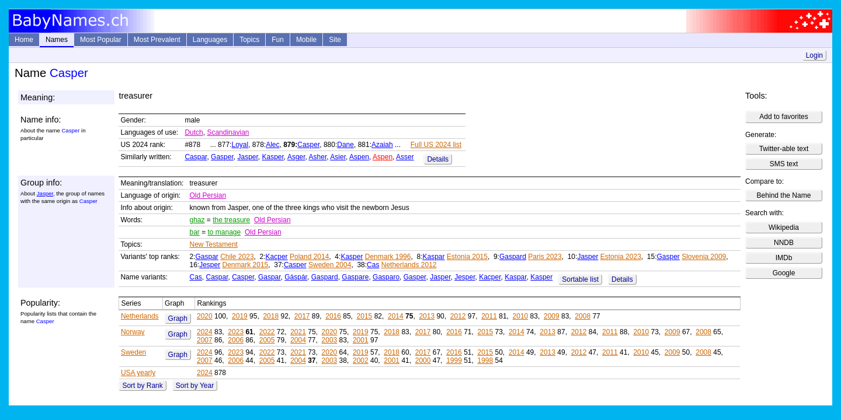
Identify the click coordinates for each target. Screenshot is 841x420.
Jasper (247, 157)
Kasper (273, 157)
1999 (454, 360)
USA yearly (138, 373)
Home (24, 40)
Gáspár (295, 277)
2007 (205, 340)
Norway (133, 332)
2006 (236, 340)
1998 (486, 360)
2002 (361, 360)
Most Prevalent (157, 40)
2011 (489, 316)
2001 (361, 340)
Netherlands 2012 (409, 265)
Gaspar (206, 257)
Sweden (133, 352)
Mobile (306, 40)
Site (335, 40)
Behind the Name (784, 195)
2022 (267, 332)
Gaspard (512, 257)
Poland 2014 (309, 257)
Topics (249, 40)
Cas (373, 265)
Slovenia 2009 (704, 257)
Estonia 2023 (620, 257)
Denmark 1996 (388, 257)
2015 (365, 316)
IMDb (784, 258)
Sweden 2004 (329, 265)
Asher (318, 157)
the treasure (231, 220)
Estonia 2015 (467, 257)
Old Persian (207, 195)
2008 (582, 316)
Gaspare (355, 277)
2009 (551, 316)
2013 (427, 316)
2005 (267, 340)
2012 (458, 316)
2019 (240, 316)
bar (194, 232)
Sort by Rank (142, 386)
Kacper (277, 257)
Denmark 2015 (246, 265)
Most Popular (100, 40)
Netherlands (140, 316)
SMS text (784, 164)
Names (57, 40)
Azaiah (382, 145)
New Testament (213, 244)
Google (784, 273)
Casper (308, 145)
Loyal (239, 145)
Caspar (196, 157)
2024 (205, 332)
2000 (423, 360)
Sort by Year (195, 386)
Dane (345, 145)
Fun (278, 40)
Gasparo (386, 277)
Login (814, 55)
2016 (333, 316)
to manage (224, 232)
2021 (298, 332)
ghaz (196, 220)
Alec (272, 145)
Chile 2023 (236, 257)
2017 (302, 316)
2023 (236, 332)
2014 (396, 316)
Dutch (194, 132)
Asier (338, 157)
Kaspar (433, 257)
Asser (405, 157)
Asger (296, 157)
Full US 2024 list (436, 145)
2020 (205, 316)
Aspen (359, 157)
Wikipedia (784, 227)
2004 (298, 340)
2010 (521, 316)
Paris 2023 (544, 257)
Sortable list (580, 279)
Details (438, 159)
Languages (210, 40)
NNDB (784, 243)
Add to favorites (783, 117)
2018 (271, 316)
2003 (330, 340)
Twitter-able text (784, 149)
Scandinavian (228, 132)
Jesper (209, 265)
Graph (177, 318)
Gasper (222, 157)
